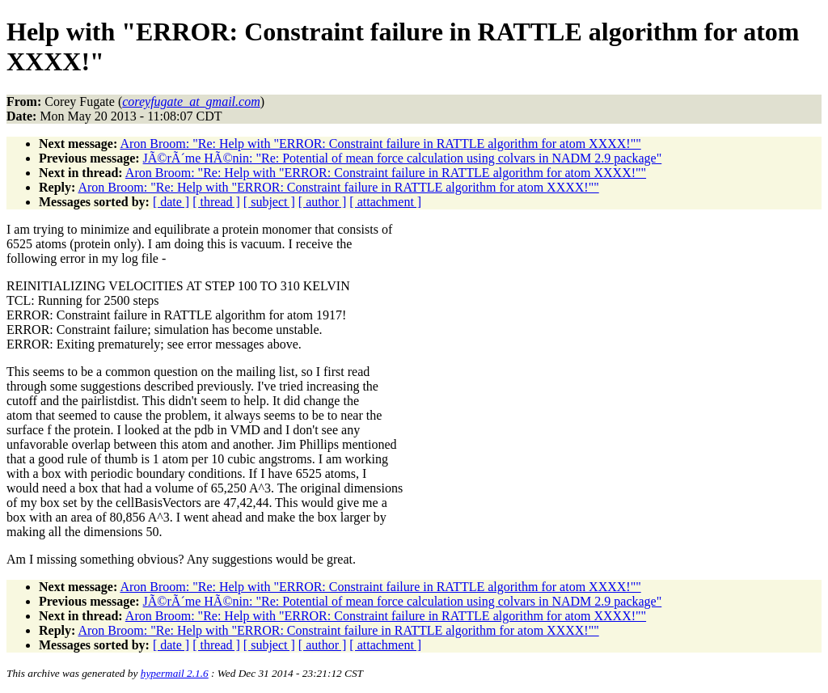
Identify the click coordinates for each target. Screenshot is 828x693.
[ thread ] (216, 202)
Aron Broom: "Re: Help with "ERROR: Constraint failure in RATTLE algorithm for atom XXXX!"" (380, 143)
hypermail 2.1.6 (175, 673)
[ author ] (322, 202)
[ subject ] (269, 202)
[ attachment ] (385, 202)
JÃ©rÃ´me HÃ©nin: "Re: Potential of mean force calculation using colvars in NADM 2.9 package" (402, 158)
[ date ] (171, 202)
